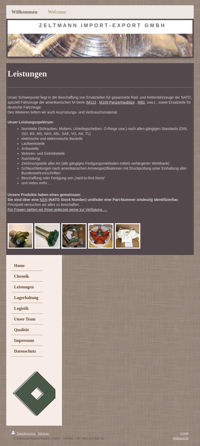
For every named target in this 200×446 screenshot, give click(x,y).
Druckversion (23, 433)
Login (184, 433)
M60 (141, 102)
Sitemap (43, 433)
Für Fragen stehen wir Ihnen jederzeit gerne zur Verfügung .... (57, 209)
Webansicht (181, 438)
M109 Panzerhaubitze (117, 102)
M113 (91, 102)
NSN (44, 200)
